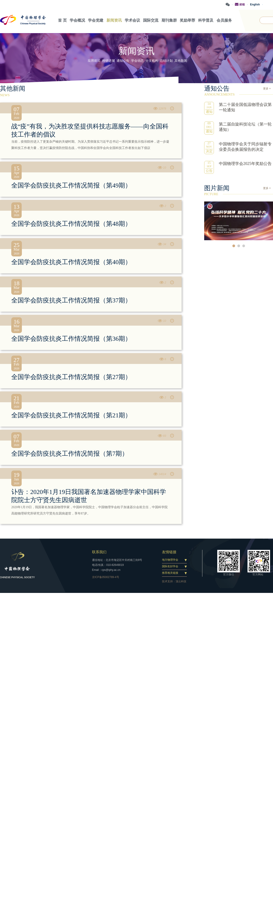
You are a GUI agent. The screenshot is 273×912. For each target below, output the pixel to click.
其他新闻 (180, 60)
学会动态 (137, 60)
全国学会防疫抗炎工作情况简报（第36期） (71, 338)
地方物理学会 (170, 559)
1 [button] (233, 245)
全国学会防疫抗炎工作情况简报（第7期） (69, 453)
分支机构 (152, 60)
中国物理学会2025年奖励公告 (245, 163)
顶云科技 (181, 581)
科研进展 (108, 60)
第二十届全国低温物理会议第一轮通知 (245, 107)
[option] (238, 220)
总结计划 (166, 60)
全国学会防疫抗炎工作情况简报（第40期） (71, 261)
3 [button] (243, 245)
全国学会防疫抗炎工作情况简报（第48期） (71, 223)
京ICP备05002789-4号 (105, 576)
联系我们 (99, 552)
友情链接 (169, 552)
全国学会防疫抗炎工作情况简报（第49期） (71, 185)
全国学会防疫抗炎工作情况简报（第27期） (71, 376)
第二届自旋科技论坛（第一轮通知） (245, 127)
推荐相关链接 (170, 572)
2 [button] (238, 245)
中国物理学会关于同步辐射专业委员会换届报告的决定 (245, 146)
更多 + (267, 88)
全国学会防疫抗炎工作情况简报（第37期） (71, 300)
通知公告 (123, 60)
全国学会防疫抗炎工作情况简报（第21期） (71, 414)
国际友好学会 (170, 566)
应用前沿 (94, 60)
